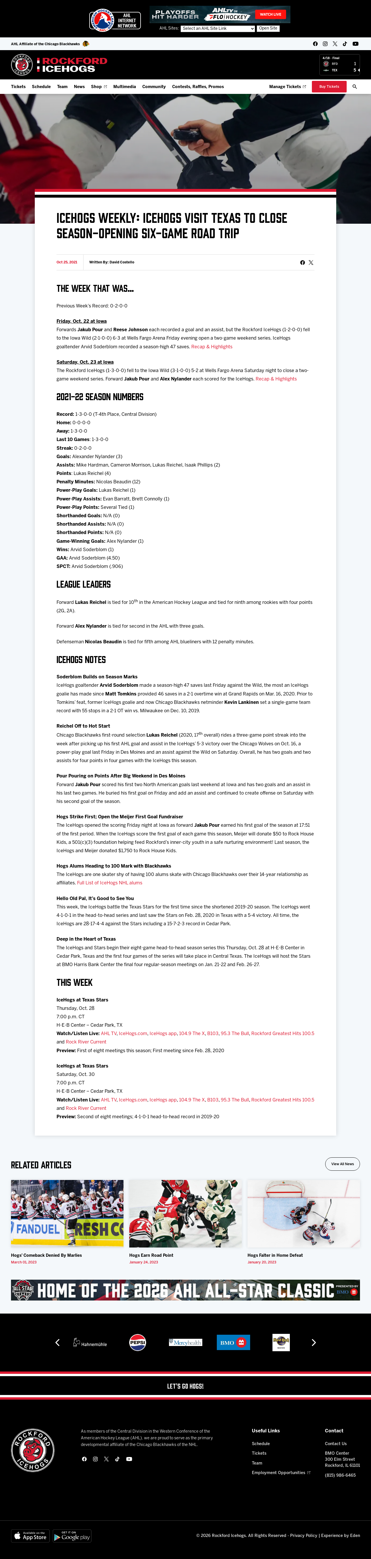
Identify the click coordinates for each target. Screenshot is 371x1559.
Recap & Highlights (211, 347)
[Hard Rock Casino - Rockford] (281, 1342)
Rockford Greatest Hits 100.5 (282, 1034)
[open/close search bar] (355, 86)
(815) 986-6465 (340, 1476)
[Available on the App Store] (30, 1535)
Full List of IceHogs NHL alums (109, 883)
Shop (99, 87)
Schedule (41, 87)
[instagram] (325, 43)
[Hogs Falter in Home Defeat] (304, 1213)
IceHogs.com (133, 1034)
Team (62, 87)
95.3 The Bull (235, 1034)
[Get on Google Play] (72, 1535)
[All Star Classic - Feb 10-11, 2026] (185, 1290)
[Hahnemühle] (90, 1342)
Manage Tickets (287, 87)
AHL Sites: (169, 28)
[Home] (59, 65)
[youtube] (355, 43)
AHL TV (109, 1034)
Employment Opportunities (281, 1473)
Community (154, 87)
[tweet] (311, 262)
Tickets (18, 87)
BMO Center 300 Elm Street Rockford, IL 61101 (342, 1460)
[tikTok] (344, 43)
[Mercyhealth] (185, 1342)
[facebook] (315, 43)
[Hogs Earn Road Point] (185, 1213)
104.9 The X (192, 1034)
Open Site (268, 28)
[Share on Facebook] (302, 262)
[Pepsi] (137, 1342)
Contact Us (336, 1444)
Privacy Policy (303, 1536)
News (79, 87)
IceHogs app (163, 1034)
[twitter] (335, 43)
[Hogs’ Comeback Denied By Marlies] (67, 1213)
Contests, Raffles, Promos (198, 87)
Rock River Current (86, 1042)
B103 (213, 1034)
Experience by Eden (340, 1536)
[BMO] (233, 1342)
